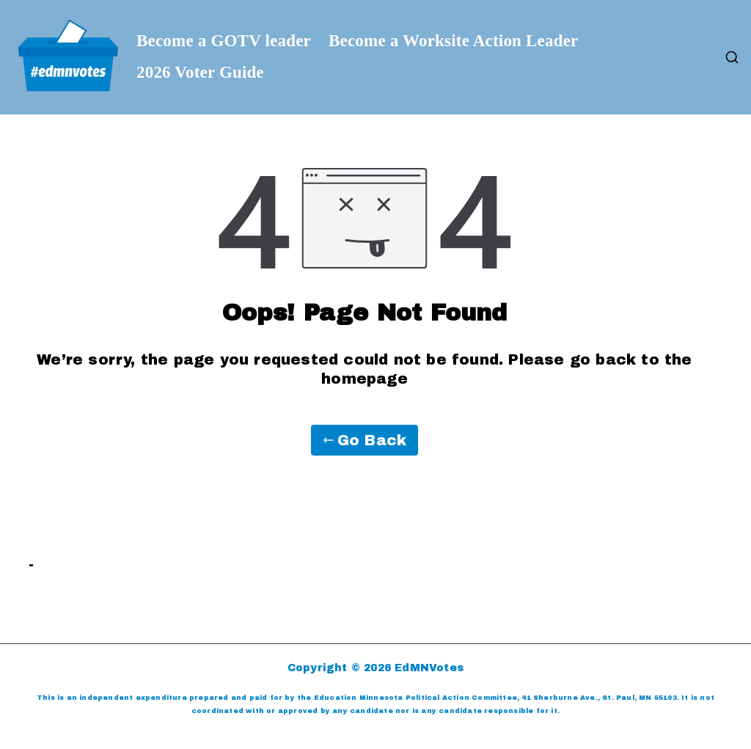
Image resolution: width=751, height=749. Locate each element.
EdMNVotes (429, 667)
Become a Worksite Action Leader (454, 41)
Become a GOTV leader (223, 41)
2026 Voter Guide (200, 72)
